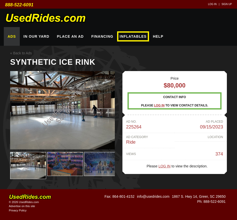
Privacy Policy (18, 210)
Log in (212, 4)
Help (158, 36)
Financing (102, 36)
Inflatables (133, 36)
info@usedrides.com (153, 196)
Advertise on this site (22, 206)
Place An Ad (70, 36)
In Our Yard (36, 36)
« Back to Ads (21, 53)
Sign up (227, 4)
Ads (12, 36)
